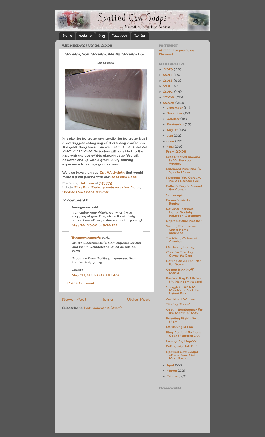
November (175, 113)
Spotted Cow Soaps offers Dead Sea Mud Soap (182, 355)
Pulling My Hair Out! (182, 346)
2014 (168, 74)
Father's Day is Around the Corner (184, 188)
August (173, 130)
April (171, 365)
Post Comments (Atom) (103, 307)
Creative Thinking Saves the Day (179, 254)
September (176, 124)
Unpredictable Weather (184, 220)
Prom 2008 (176, 151)
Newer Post (74, 299)
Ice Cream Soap (123, 177)
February (174, 376)
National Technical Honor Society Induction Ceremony (183, 212)
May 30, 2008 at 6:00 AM (95, 275)
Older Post (138, 299)
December (175, 107)
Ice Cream (132, 187)
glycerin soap (112, 187)
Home (67, 35)
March (172, 370)
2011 (168, 86)
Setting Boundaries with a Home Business (181, 229)
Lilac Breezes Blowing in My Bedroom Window (183, 160)
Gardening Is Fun (179, 327)
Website (85, 35)
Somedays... (175, 195)
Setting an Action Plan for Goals (184, 262)
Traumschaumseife (86, 237)
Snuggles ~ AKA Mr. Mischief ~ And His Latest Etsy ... (182, 290)
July (170, 135)
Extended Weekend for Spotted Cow (184, 170)
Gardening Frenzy (180, 247)
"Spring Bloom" (178, 304)
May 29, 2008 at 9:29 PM (94, 225)
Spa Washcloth (112, 172)
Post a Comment (80, 283)
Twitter (140, 35)
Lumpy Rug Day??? (181, 341)
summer (102, 192)
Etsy (101, 35)
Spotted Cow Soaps (78, 192)
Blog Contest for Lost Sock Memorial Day (183, 334)
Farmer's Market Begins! (179, 202)
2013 (168, 80)
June (171, 141)
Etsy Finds (91, 187)
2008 (169, 102)
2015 (168, 69)
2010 (168, 91)
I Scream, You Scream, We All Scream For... (183, 179)
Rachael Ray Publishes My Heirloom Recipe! (184, 280)
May (171, 146)
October (173, 119)
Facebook (119, 35)
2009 (169, 97)
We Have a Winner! (180, 299)
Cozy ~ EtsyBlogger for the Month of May (184, 311)
